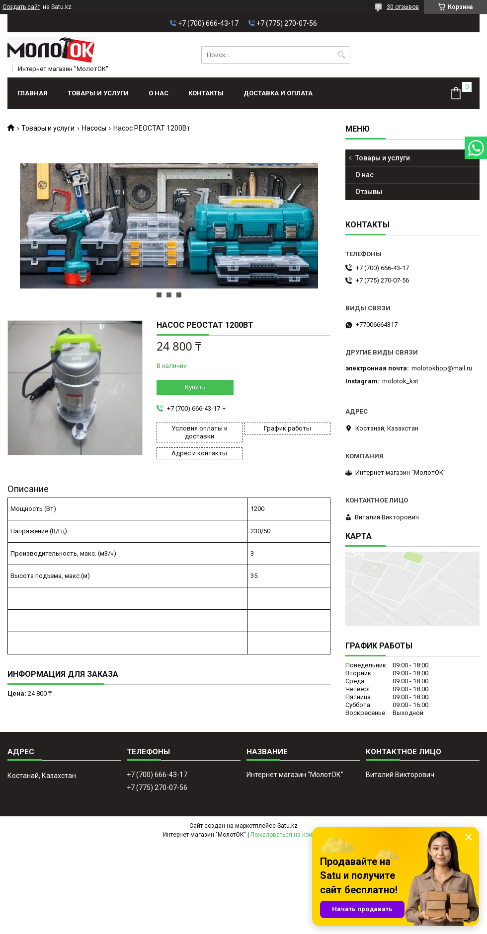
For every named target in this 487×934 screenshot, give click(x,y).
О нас (158, 93)
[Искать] (341, 55)
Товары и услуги (98, 93)
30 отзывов (403, 6)
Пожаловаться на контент (287, 834)
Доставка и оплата (278, 93)
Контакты (206, 93)
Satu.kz (287, 825)
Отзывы (368, 192)
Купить (195, 387)
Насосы (94, 128)
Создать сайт (21, 6)
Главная (32, 93)
